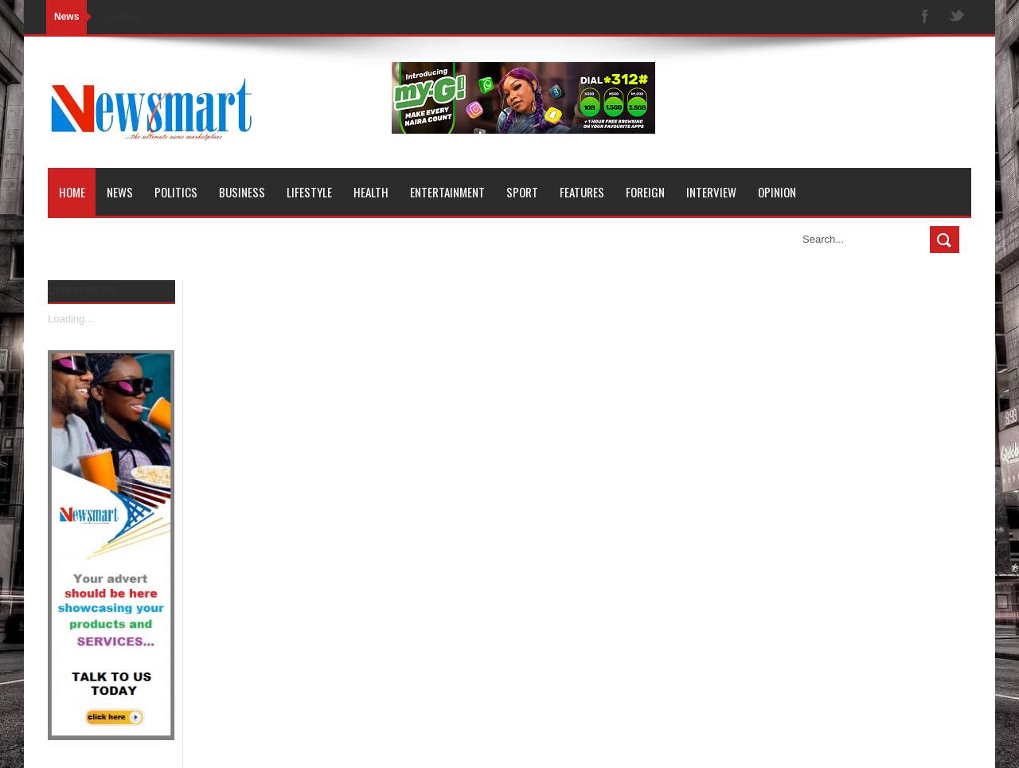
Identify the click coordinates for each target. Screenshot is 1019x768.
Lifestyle (309, 192)
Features (582, 192)
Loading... (70, 319)
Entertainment (447, 192)
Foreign (645, 192)
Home (72, 192)
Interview (711, 192)
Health (370, 192)
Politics (175, 192)
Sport (522, 192)
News (120, 192)
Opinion (777, 192)
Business (242, 192)
